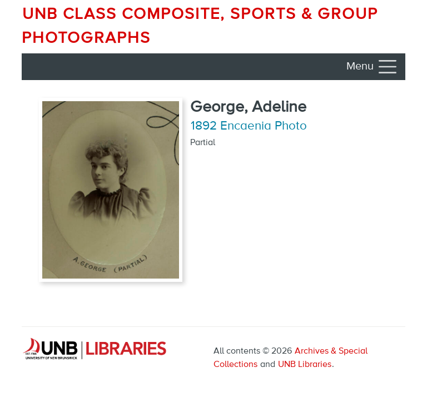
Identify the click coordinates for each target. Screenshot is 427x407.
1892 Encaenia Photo (249, 126)
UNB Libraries (304, 364)
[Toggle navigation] (372, 66)
